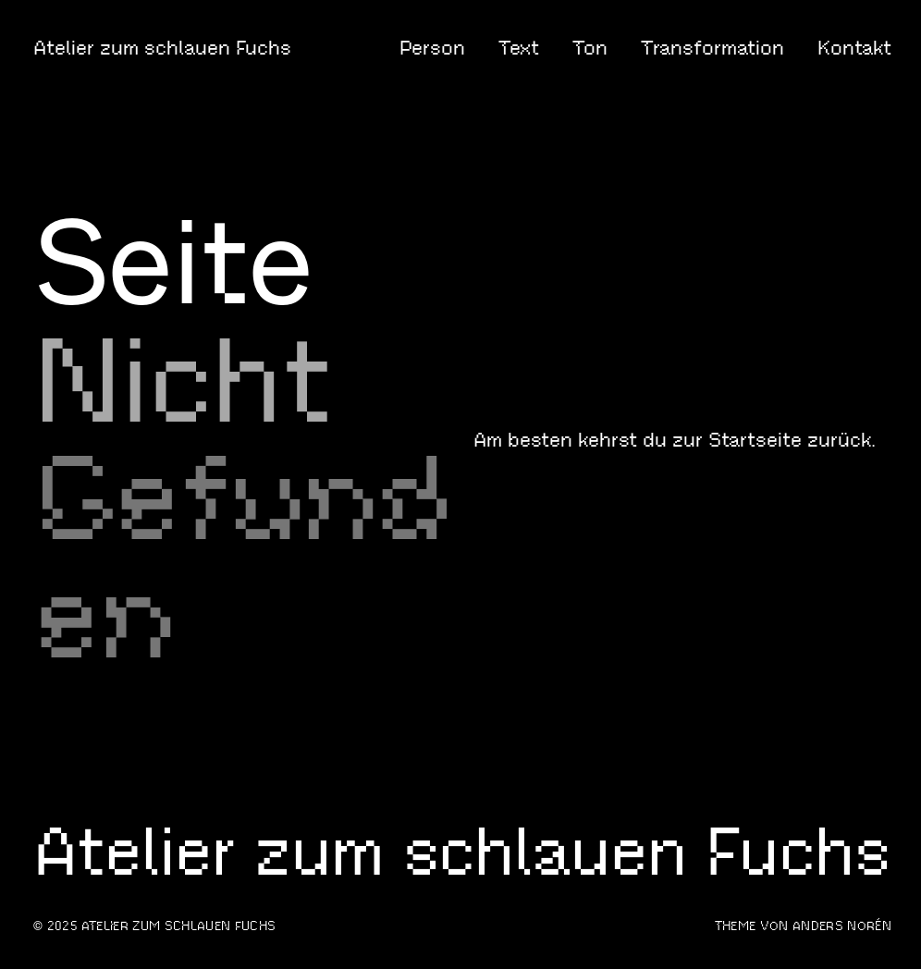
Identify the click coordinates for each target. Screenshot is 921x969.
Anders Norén (841, 926)
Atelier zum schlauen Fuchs (162, 47)
